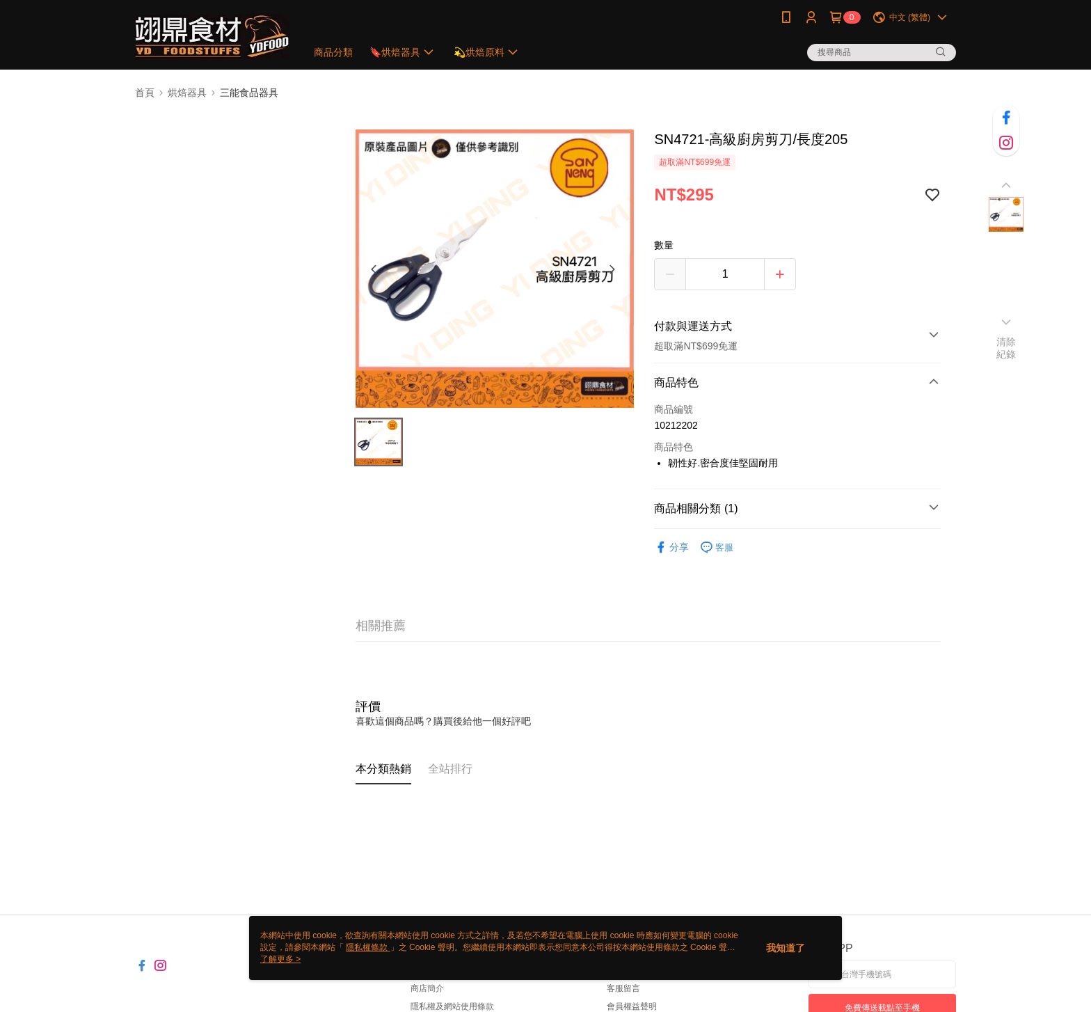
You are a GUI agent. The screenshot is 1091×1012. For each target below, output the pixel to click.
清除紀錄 (1006, 348)
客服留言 (623, 988)
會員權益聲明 (632, 1006)
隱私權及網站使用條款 (452, 1006)
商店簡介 (427, 988)
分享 (671, 547)
